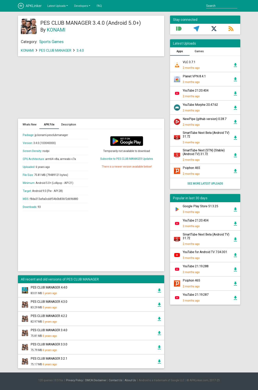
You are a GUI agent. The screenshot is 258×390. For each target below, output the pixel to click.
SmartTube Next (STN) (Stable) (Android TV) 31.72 (204, 152)
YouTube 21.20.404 (195, 90)
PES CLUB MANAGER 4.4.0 (49, 287)
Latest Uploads (57, 5)
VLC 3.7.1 (189, 62)
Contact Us (115, 380)
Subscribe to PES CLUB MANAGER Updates (126, 158)
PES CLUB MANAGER (55, 50)
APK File (49, 124)
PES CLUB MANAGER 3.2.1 (49, 358)
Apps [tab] (179, 51)
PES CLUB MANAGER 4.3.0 (49, 302)
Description (68, 124)
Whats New (29, 124)
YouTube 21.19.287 (195, 294)
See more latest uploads (205, 183)
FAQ (99, 5)
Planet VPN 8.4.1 (194, 76)
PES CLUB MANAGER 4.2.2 (49, 316)
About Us (130, 380)
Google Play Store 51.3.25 (200, 206)
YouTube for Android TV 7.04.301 (205, 252)
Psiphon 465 (191, 168)
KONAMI (56, 30)
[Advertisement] (91, 89)
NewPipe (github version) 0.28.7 (204, 119)
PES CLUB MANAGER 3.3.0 (49, 344)
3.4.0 (80, 50)
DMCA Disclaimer (95, 380)
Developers (82, 5)
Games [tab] (199, 51)
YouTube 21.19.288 (195, 266)
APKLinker (30, 6)
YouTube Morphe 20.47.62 (200, 105)
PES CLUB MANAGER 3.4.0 (49, 330)
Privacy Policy (74, 380)
